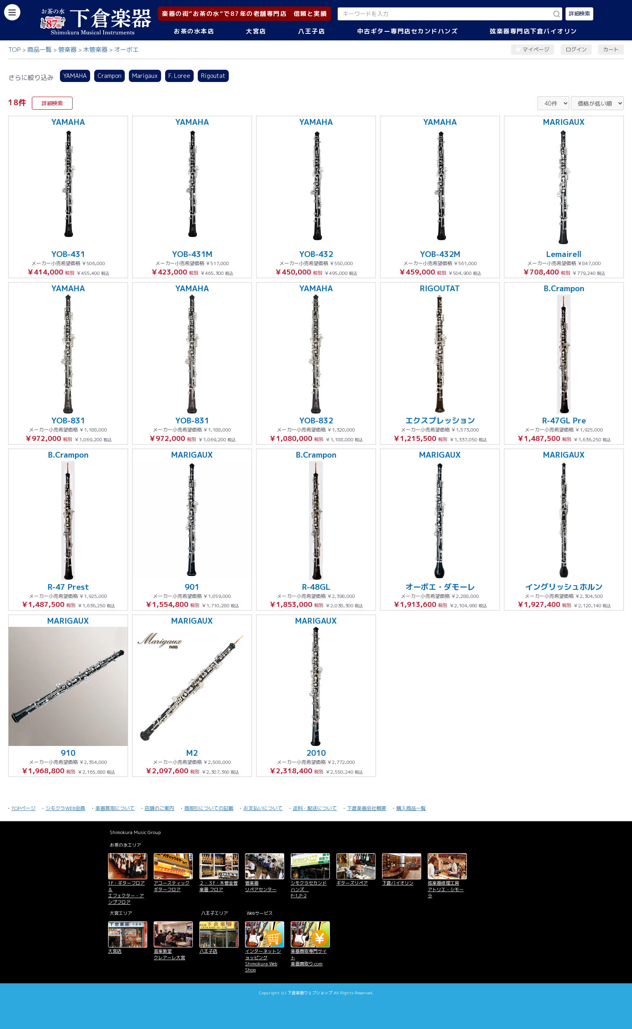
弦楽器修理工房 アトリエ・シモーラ (446, 889)
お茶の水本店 (194, 31)
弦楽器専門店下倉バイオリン (533, 31)
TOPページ (23, 808)
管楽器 (67, 49)
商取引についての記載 (208, 808)
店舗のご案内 (159, 808)
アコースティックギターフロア (172, 886)
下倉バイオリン (397, 883)
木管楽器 (95, 49)
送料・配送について (315, 808)
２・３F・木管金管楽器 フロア (218, 886)
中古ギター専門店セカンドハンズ (407, 31)
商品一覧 (39, 49)
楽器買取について (115, 808)
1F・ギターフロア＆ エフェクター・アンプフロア (126, 892)
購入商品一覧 (411, 808)
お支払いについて (263, 808)
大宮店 (256, 31)
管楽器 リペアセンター (260, 886)
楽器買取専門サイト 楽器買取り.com (309, 957)
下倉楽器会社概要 (366, 808)
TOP (14, 49)
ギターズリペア (352, 883)
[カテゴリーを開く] (12, 12)
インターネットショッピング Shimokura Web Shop (263, 960)
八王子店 (311, 31)
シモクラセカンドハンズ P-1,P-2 (309, 889)
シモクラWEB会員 (65, 808)
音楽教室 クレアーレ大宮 (169, 954)
